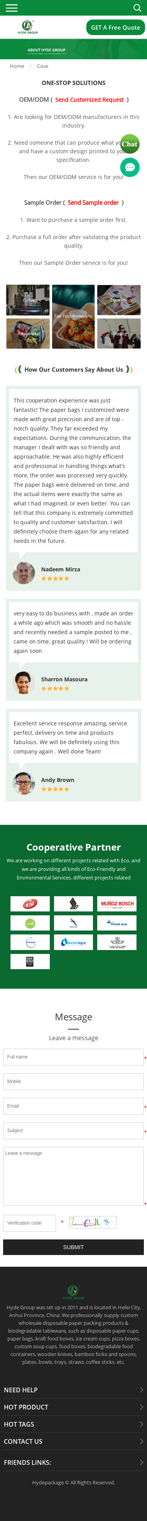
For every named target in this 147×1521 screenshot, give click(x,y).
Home (17, 65)
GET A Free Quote (115, 27)
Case (42, 65)
